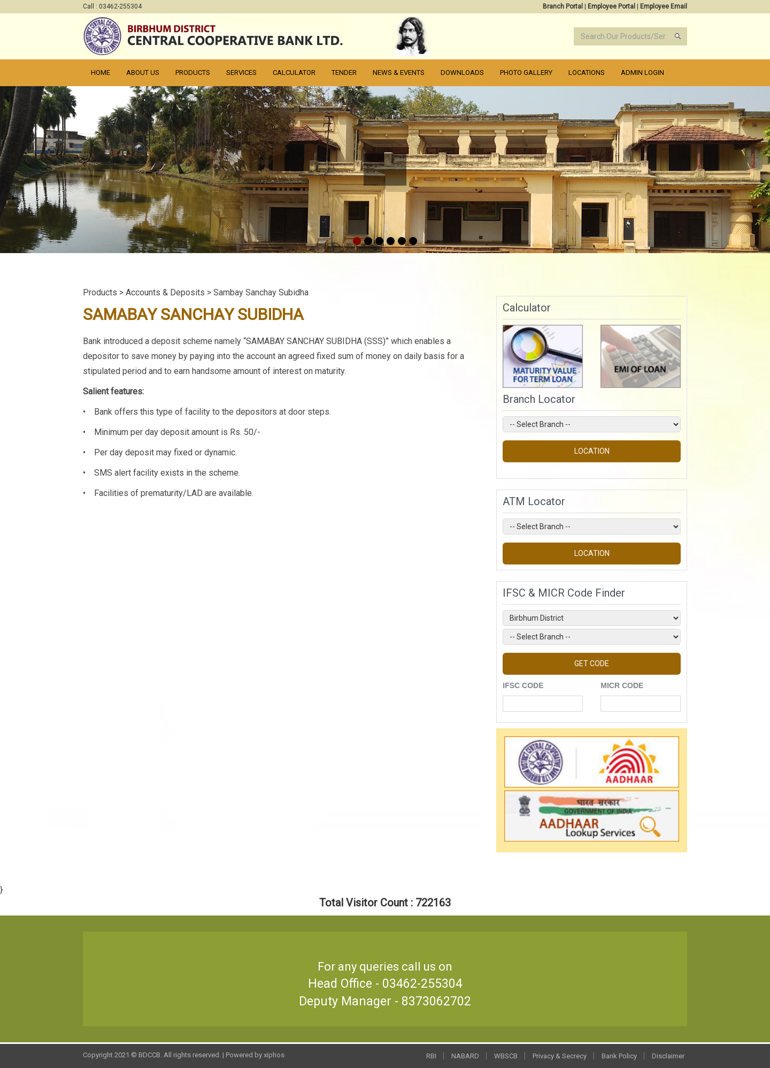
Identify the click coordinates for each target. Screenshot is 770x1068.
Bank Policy (619, 1056)
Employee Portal (611, 6)
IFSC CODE (523, 685)
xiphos (274, 1055)
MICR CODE (621, 685)
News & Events (399, 72)
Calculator (294, 72)
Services (241, 72)
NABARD (465, 1056)
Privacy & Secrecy (560, 1056)
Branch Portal (563, 6)
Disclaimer (668, 1056)
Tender (344, 72)
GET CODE (591, 663)
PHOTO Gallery (526, 72)
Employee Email (663, 6)
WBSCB (506, 1056)
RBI (431, 1056)
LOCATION (592, 451)
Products (192, 72)
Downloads (462, 72)
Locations (586, 72)
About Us (142, 72)
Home (100, 72)
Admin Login (642, 72)
